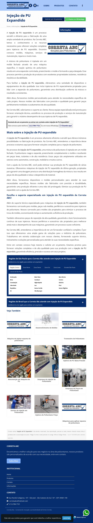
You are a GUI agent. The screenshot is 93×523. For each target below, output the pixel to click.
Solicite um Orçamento (53, 19)
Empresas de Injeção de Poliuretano (47, 380)
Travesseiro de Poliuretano (74, 339)
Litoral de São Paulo (16, 272)
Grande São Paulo (69, 267)
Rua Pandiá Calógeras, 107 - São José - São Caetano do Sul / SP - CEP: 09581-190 (38, 498)
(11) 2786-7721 (34, 125)
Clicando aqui (66, 125)
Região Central (14, 267)
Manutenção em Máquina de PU (19, 380)
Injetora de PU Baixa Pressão (74, 361)
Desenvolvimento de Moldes (46, 328)
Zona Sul (47, 267)
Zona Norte (26, 267)
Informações (11, 486)
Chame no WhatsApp (75, 19)
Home (9, 474)
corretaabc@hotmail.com (18, 501)
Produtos (10, 478)
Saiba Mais (13, 461)
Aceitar (66, 518)
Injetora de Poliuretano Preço (46, 415)
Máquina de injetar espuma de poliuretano (18, 340)
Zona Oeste (37, 267)
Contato (9, 482)
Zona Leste (57, 267)
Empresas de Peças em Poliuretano (74, 389)
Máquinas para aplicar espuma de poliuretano (74, 422)
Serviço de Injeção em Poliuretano (19, 411)
